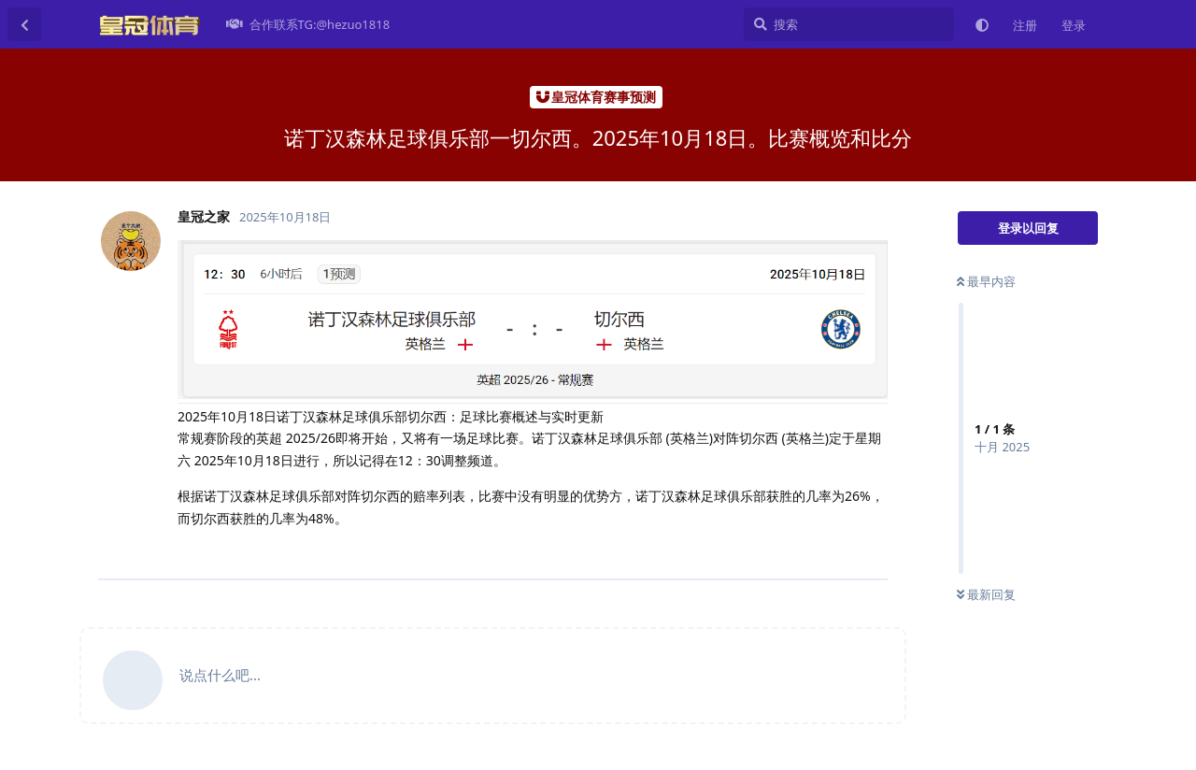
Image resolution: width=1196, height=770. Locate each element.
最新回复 (986, 594)
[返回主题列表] (24, 24)
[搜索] (849, 24)
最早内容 (986, 281)
